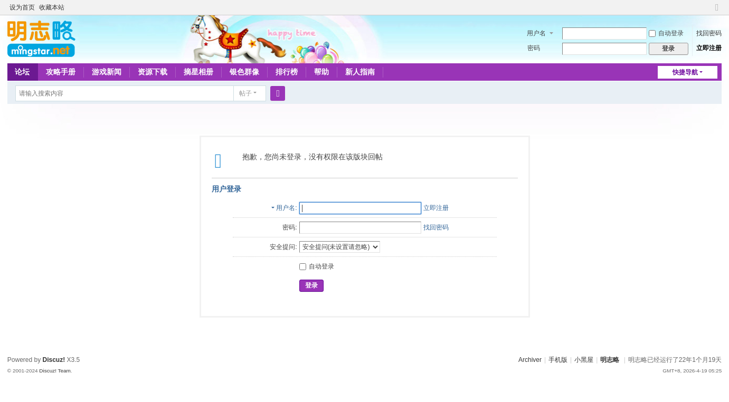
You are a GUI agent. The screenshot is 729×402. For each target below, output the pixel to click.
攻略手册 (60, 72)
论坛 (22, 72)
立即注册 (709, 48)
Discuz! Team (55, 371)
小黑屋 (583, 359)
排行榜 (287, 72)
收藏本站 (51, 7)
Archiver (530, 359)
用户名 (536, 33)
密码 (533, 48)
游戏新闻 (106, 72)
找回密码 (709, 33)
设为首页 (22, 7)
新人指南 (360, 72)
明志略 (609, 359)
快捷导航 (685, 72)
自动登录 (666, 33)
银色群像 (244, 72)
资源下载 (152, 72)
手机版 (557, 359)
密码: (289, 227)
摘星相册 (198, 72)
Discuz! (54, 359)
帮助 (321, 72)
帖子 (245, 93)
